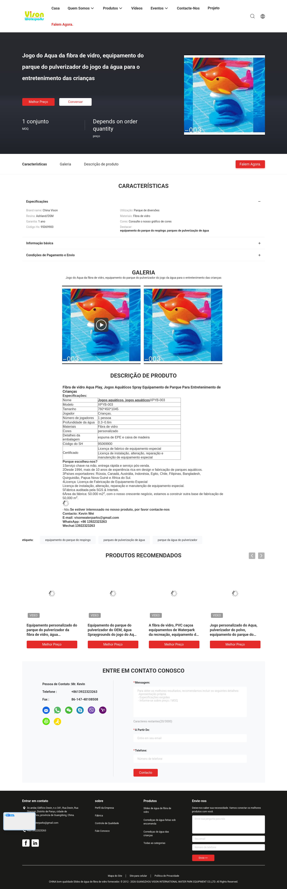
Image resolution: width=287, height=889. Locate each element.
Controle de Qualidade (107, 823)
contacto (145, 773)
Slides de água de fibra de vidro (157, 810)
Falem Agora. (250, 164)
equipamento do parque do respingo (68, 540)
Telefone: (141, 750)
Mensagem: (142, 682)
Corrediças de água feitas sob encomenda (160, 822)
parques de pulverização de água (124, 540)
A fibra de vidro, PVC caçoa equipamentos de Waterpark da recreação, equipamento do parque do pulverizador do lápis (173, 634)
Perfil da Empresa (104, 807)
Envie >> (203, 857)
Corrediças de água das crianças (156, 833)
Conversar (75, 102)
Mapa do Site (115, 875)
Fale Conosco (102, 831)
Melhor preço (38, 102)
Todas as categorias (154, 843)
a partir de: (142, 729)
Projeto (214, 8)
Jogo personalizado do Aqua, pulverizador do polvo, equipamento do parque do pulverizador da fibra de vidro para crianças (234, 634)
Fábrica (99, 815)
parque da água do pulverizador (177, 540)
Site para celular (138, 875)
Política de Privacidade (167, 875)
